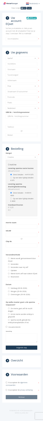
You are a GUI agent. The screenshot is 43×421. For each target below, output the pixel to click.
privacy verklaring (26, 390)
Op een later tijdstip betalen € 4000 (22, 199)
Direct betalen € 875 (21, 174)
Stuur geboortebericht (14, 327)
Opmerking (9, 331)
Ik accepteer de (16, 383)
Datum (8, 284)
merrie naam (11, 222)
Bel (29, 8)
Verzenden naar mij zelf (18, 267)
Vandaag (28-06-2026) (17, 288)
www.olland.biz (21, 413)
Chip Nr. (9, 241)
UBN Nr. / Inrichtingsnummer (18, 112)
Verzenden (13, 264)
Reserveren (13, 277)
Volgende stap (21, 347)
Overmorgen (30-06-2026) (19, 294)
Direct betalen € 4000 (20, 194)
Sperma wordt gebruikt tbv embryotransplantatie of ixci (19, 321)
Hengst (9, 153)
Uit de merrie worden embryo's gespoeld (21, 315)
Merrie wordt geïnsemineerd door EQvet (22, 259)
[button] (33, 3)
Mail (23, 8)
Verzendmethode (13, 255)
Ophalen (12, 270)
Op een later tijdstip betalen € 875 (22, 179)
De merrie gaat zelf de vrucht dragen (20, 309)
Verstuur (21, 397)
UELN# (8, 231)
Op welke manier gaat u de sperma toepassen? (20, 303)
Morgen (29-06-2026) (17, 291)
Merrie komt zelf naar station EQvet (22, 273)
